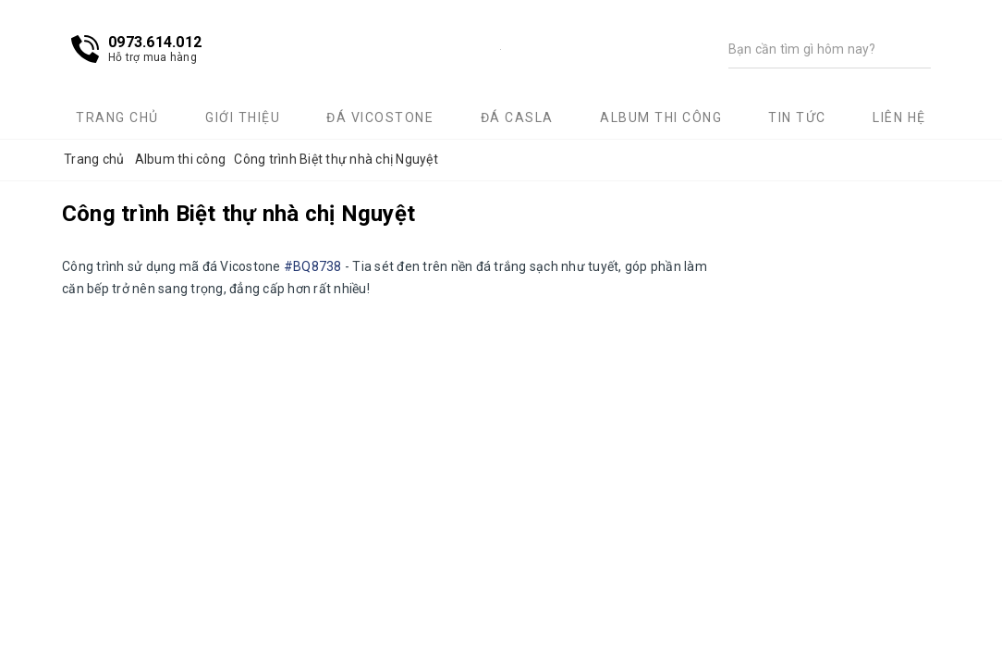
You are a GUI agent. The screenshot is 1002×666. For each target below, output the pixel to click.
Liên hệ (899, 117)
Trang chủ (117, 117)
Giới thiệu (242, 117)
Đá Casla (517, 117)
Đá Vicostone (380, 117)
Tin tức (797, 117)
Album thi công (661, 117)
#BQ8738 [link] (313, 266)
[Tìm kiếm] (811, 49)
